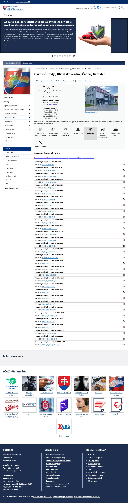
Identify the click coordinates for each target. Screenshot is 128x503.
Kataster (98, 69)
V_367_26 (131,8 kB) (48, 252)
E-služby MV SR (93, 461)
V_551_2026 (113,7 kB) (49, 229)
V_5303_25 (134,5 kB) (49, 234)
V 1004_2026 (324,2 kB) (49, 339)
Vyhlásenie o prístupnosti (63, 496)
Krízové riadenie (52, 478)
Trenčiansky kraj (10, 133)
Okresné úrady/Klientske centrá (58, 461)
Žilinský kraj (8, 141)
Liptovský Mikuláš (11, 160)
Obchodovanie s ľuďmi (96, 466)
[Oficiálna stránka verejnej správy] (24, 2)
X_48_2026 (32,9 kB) (48, 170)
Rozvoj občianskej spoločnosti (57, 484)
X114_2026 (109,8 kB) (49, 182)
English (93, 6)
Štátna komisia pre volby (55, 458)
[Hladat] (122, 7)
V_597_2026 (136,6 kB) (49, 211)
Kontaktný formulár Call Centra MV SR (17, 484)
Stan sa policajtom (95, 458)
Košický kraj (8, 121)
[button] (10, 14)
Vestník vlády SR (94, 463)
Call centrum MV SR (95, 478)
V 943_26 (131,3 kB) (48, 263)
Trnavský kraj (9, 137)
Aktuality (6, 102)
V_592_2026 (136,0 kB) (49, 223)
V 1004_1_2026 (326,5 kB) (50, 345)
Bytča (8, 145)
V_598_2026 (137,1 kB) (49, 205)
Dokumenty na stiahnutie (65, 81)
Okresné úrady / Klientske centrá (14, 110)
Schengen (50, 481)
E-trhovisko (92, 481)
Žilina (7, 184)
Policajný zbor (51, 466)
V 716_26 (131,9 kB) (48, 287)
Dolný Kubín (9, 152)
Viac (5, 45)
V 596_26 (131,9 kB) (48, 292)
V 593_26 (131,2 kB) (48, 298)
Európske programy (53, 463)
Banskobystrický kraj (11, 114)
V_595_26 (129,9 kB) (48, 217)
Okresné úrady (27, 63)
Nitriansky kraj (9, 125)
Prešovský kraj (9, 129)
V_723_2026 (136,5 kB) (49, 188)
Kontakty (79, 81)
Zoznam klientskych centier (12, 188)
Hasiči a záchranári (53, 475)
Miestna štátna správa (96, 472)
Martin (8, 164)
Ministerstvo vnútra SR (55, 455)
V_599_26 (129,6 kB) (48, 199)
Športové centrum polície (56, 487)
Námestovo (9, 168)
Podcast (91, 455)
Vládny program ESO (95, 475)
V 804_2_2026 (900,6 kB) (50, 269)
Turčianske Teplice (11, 176)
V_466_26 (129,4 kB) (48, 246)
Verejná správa (51, 472)
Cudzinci (91, 469)
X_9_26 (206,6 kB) (48, 165)
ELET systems (38, 496)
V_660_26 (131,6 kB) (48, 194)
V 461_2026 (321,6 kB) (49, 310)
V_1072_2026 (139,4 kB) (50, 258)
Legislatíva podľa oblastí (11, 106)
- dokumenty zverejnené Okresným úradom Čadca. (64, 158)
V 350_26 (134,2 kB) (48, 321)
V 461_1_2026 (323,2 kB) (50, 316)
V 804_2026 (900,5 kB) (49, 275)
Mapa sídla (48, 496)
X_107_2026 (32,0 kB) (49, 176)
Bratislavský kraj (10, 117)
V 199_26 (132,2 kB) (48, 327)
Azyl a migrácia (52, 469)
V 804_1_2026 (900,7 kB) (50, 281)
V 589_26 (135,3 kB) (48, 304)
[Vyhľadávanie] (110, 7)
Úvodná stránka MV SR (12, 63)
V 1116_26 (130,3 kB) (49, 333)
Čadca (8, 149)
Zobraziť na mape (101, 99)
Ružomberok (10, 172)
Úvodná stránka (8, 98)
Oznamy (88, 81)
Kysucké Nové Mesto (12, 156)
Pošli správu (53, 104)
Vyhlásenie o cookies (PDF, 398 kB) (87, 496)
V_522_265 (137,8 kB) (49, 240)
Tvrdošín (8, 180)
